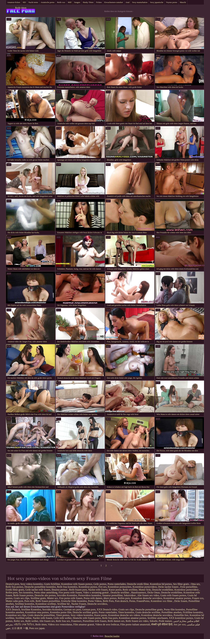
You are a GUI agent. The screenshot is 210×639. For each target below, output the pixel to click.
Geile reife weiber (62, 618)
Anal (128, 2)
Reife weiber (31, 621)
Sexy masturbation (139, 2)
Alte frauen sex (47, 621)
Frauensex (76, 621)
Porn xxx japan (36, 628)
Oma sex (195, 584)
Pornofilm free (181, 615)
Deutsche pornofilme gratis (149, 609)
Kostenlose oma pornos (37, 612)
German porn (89, 609)
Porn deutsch (121, 601)
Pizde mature (165, 621)
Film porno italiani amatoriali (135, 624)
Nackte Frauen (78, 603)
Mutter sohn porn (14, 601)
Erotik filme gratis (15, 589)
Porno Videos (95, 601)
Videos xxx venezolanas (60, 624)
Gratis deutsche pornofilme (41, 615)
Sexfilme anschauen (157, 618)
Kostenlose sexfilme (46, 603)
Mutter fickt (145, 589)
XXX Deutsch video (107, 609)
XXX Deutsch (13, 609)
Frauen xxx (197, 598)
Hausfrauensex (138, 592)
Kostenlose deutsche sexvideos (146, 598)
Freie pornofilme (188, 587)
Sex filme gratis (181, 584)
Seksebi (154, 621)
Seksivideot (130, 595)
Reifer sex (19, 621)
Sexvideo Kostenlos (67, 595)
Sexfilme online (24, 618)
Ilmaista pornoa (60, 589)
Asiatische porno (48, 2)
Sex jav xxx (180, 624)
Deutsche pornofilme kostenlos (40, 587)
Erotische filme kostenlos (74, 601)
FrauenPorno (142, 601)
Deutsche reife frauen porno (87, 618)
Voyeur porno (171, 2)
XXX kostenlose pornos (181, 618)
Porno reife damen (93, 598)
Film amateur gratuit (83, 624)
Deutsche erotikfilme (162, 589)
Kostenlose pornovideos (145, 587)
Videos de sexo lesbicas (107, 624)
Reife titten (20, 7)
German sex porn (72, 609)
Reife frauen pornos (23, 595)
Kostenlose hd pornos (161, 584)
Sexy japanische (156, 2)
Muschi (183, 2)
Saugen (77, 2)
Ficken (99, 2)
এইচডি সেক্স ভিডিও (24, 624)
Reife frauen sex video (137, 621)
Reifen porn (12, 592)
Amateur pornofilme (112, 595)
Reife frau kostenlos (67, 587)
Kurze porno (115, 589)
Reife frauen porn (78, 589)
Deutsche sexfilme (120, 592)
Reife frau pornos (14, 587)
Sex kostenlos (26, 592)
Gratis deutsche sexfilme (147, 612)
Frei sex (103, 587)
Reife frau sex (63, 621)
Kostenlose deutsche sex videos (124, 615)
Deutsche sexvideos (97, 603)
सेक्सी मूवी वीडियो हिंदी (161, 624)
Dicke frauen (180, 601)
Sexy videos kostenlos (31, 584)
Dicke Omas (153, 592)
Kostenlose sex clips (16, 615)
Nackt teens (33, 2)
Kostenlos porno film (60, 612)
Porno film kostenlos (174, 609)
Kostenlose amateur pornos (177, 598)
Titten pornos (62, 615)
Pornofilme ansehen (171, 612)
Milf (69, 2)
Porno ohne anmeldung (45, 592)
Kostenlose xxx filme (162, 601)
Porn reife (29, 601)
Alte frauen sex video (148, 595)
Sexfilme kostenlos (24, 603)
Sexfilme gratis (38, 598)
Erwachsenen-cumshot (113, 2)
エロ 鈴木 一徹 (20, 628)
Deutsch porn (12, 584)
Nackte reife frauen (98, 589)
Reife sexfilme (130, 589)
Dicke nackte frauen (168, 587)
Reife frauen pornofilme (48, 601)
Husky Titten (88, 2)
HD (24, 2)
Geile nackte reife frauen (37, 589)
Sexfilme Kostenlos (31, 609)
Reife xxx (61, 2)
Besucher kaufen (112, 636)
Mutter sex (52, 598)
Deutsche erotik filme (138, 584)
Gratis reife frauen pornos (173, 595)
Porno (132, 601)
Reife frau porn (110, 618)
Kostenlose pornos (88, 587)
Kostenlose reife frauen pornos (76, 584)
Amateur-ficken (13, 2)
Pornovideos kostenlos (89, 595)
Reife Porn (108, 601)
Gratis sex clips (21, 598)
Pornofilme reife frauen (94, 621)
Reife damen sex (116, 621)
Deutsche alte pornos (45, 595)
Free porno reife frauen (70, 592)
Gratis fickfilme (52, 584)
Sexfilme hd (63, 603)
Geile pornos (100, 584)
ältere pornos (110, 598)
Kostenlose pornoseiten (119, 587)
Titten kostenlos (126, 612)
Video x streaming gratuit (96, 592)
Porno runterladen (117, 584)
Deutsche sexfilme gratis (85, 612)
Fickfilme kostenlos (193, 612)
